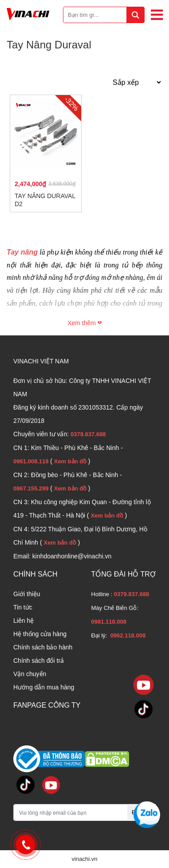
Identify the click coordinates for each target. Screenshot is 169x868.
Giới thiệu (26, 593)
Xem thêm (84, 322)
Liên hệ (23, 620)
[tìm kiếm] (135, 15)
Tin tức (22, 607)
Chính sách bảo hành (42, 647)
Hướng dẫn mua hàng (43, 687)
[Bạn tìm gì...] (103, 15)
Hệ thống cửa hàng (40, 633)
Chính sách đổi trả (38, 660)
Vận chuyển (29, 673)
